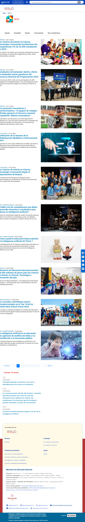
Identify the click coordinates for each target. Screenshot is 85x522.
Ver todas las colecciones (51, 442)
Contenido (47, 438)
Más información (44, 520)
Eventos (27, 33)
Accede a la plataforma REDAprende (15, 463)
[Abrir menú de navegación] (26, 2)
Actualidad (17, 33)
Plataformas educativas (12, 450)
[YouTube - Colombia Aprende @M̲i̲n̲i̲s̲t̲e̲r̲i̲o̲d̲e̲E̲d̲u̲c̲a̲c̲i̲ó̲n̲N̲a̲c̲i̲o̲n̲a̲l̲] (61, 505)
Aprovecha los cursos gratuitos (14, 454)
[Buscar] (79, 2)
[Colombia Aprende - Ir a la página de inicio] (42, 431)
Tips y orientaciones (54, 33)
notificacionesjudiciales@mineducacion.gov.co (42, 487)
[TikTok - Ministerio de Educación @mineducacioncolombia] (39, 508)
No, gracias (71, 515)
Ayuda (45, 450)
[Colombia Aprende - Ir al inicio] (9, 8)
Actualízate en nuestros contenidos (15, 460)
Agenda (7, 33)
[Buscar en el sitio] (54, 2)
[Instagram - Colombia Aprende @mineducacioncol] (27, 505)
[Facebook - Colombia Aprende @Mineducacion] (12, 505)
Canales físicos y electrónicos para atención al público (22, 490)
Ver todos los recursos (50, 445)
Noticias (7, 438)
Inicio (4, 13)
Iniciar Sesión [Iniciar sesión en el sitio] (18, 2)
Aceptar (63, 515)
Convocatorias (38, 33)
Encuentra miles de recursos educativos (16, 457)
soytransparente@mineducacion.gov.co (32, 486)
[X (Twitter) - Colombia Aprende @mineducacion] (42, 505)
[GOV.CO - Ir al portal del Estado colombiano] (5, 2)
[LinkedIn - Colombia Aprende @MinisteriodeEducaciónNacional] (17, 508)
